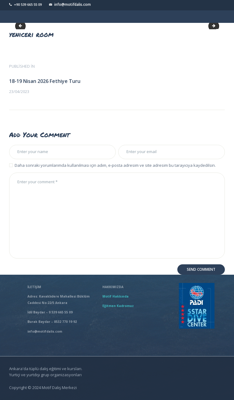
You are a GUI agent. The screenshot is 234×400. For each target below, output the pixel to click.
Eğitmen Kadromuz (118, 306)
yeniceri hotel (22, 26)
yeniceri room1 (217, 26)
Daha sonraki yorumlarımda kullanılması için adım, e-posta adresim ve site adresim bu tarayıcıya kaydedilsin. (115, 165)
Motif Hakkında (116, 296)
